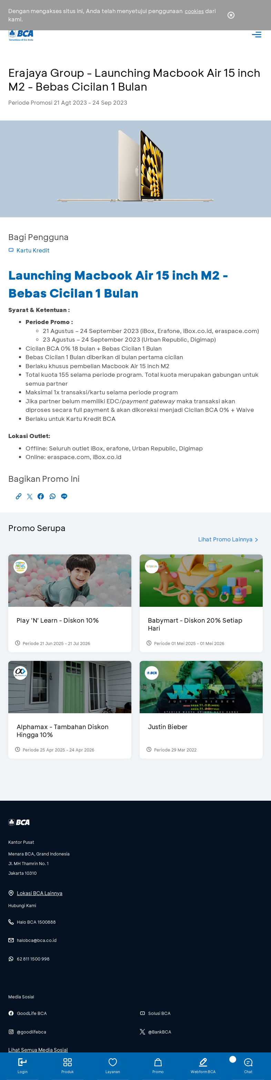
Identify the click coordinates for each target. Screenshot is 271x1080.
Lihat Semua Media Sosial (38, 1050)
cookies (194, 11)
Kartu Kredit (29, 250)
